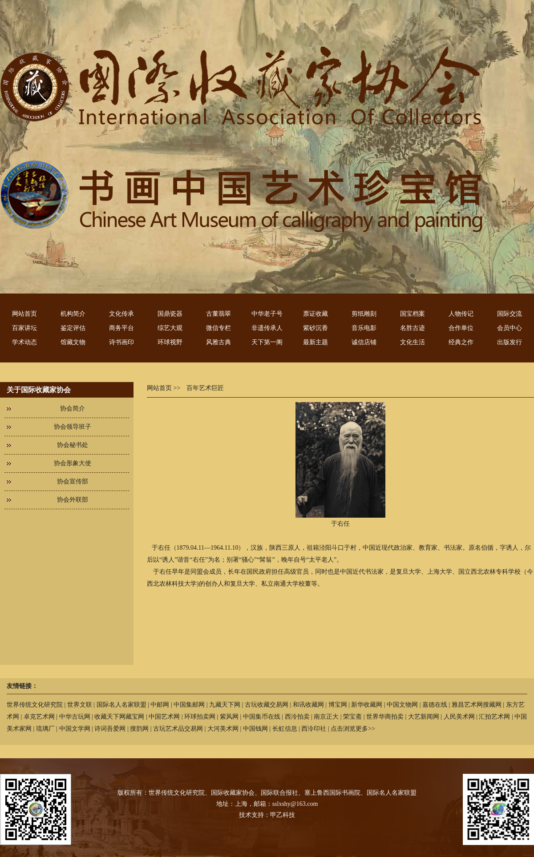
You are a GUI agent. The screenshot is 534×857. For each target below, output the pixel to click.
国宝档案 (412, 313)
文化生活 (412, 342)
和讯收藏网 (308, 704)
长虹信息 (284, 728)
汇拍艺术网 (494, 716)
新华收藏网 (366, 704)
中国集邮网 (189, 704)
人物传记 (461, 313)
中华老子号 (267, 313)
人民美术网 (459, 716)
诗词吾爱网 (109, 728)
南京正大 (326, 716)
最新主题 (315, 342)
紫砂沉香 (315, 328)
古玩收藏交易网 (266, 704)
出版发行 (509, 342)
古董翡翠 (218, 313)
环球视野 (170, 342)
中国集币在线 (261, 716)
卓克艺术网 (39, 716)
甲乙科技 (282, 815)
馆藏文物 (73, 342)
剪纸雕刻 (364, 313)
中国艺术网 (164, 716)
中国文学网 (74, 728)
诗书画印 (121, 342)
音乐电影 (364, 328)
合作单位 (461, 328)
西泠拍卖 (297, 716)
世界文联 (79, 704)
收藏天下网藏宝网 (119, 716)
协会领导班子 (72, 426)
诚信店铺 (364, 342)
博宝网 (337, 704)
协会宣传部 (72, 481)
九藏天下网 (224, 704)
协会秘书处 (72, 445)
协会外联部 (72, 499)
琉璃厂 (45, 728)
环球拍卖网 (199, 716)
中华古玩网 (74, 716)
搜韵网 (139, 728)
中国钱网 (255, 728)
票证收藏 (315, 313)
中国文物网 (402, 704)
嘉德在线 (434, 704)
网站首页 (24, 313)
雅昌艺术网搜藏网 (477, 704)
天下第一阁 (267, 342)
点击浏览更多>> (353, 728)
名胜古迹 (412, 328)
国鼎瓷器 (170, 313)
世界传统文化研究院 (35, 704)
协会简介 (72, 408)
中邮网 (159, 704)
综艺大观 (170, 328)
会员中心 (509, 328)
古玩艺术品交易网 (178, 728)
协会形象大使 (72, 463)
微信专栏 (218, 328)
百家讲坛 (24, 328)
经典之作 (461, 342)
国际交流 (509, 313)
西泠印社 (313, 728)
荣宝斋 (352, 716)
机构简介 (73, 313)
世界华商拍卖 (385, 716)
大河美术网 (223, 728)
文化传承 (121, 313)
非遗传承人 (267, 328)
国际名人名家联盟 (121, 704)
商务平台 (121, 328)
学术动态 (24, 342)
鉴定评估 (73, 328)
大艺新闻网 (423, 716)
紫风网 (229, 716)
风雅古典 (218, 342)
